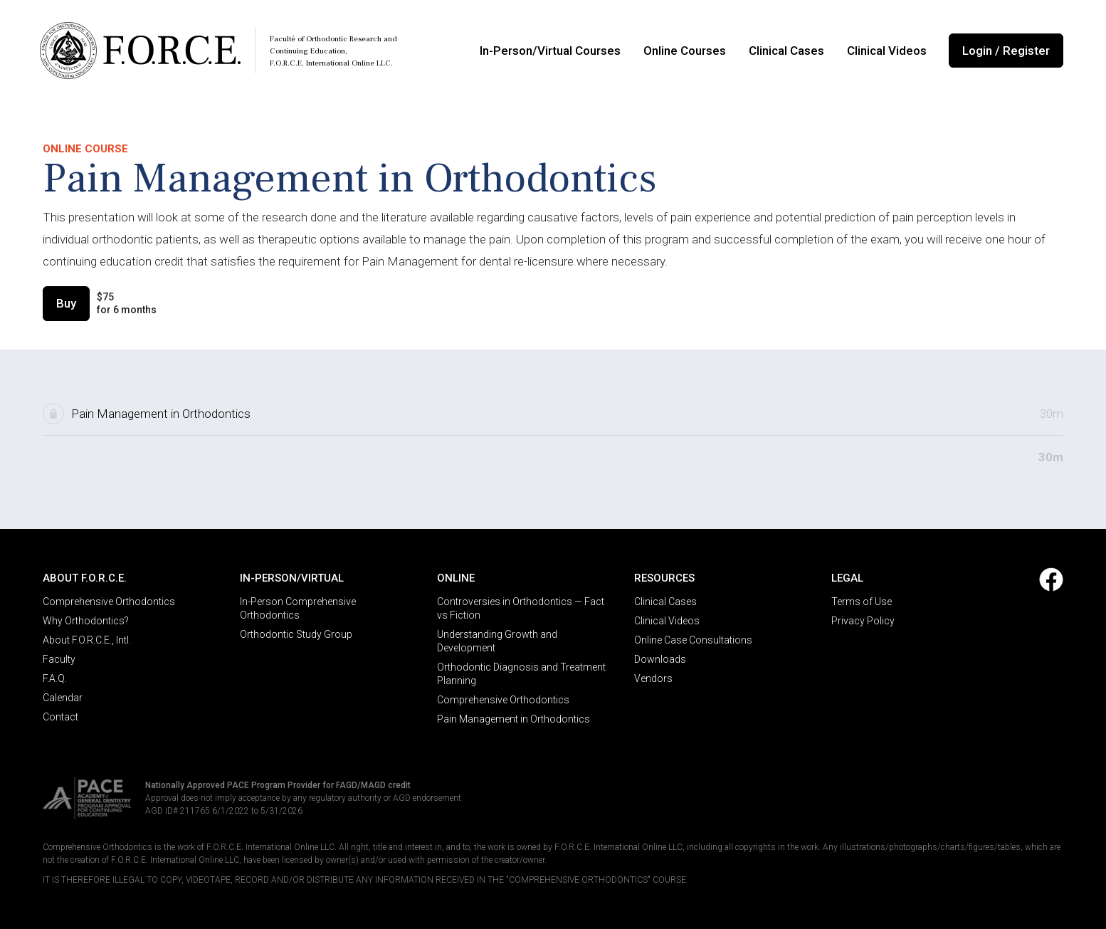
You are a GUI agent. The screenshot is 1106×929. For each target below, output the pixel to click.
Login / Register (1006, 50)
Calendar (63, 697)
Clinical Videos (887, 50)
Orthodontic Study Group (296, 634)
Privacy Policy (863, 620)
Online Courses (684, 50)
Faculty (59, 659)
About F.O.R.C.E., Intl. (87, 640)
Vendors (653, 678)
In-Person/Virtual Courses (550, 50)
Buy (66, 303)
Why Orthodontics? (86, 620)
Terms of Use (861, 601)
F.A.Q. (55, 678)
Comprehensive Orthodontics (109, 601)
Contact (60, 717)
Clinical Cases (786, 50)
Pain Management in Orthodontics (513, 719)
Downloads (660, 659)
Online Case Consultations (693, 640)
